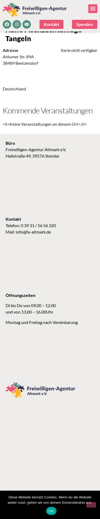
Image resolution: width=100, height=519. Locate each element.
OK (51, 511)
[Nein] (91, 504)
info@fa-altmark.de (33, 239)
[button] (92, 8)
